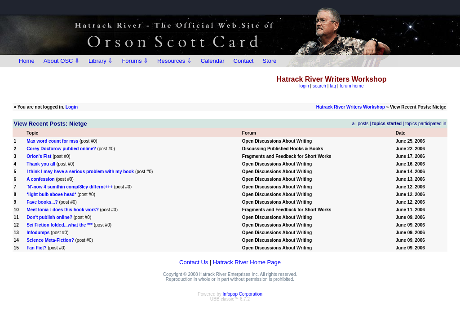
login (304, 85)
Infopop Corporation (242, 294)
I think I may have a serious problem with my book (80, 171)
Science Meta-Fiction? (50, 240)
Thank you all (41, 164)
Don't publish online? (49, 217)
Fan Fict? (36, 247)
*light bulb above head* (51, 194)
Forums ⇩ (135, 60)
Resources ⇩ (174, 60)
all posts (360, 123)
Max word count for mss (52, 141)
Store (269, 60)
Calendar (213, 60)
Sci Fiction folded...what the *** (60, 225)
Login (72, 107)
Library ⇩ (100, 60)
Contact (244, 60)
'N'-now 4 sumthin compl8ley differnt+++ (70, 186)
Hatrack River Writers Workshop (350, 107)
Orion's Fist (39, 156)
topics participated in (425, 123)
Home (27, 60)
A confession (40, 179)
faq (333, 85)
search (319, 85)
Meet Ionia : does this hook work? (63, 209)
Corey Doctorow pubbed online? (61, 148)
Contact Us (193, 262)
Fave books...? (42, 202)
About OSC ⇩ (62, 60)
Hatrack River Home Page (247, 262)
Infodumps (38, 232)
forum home (351, 85)
